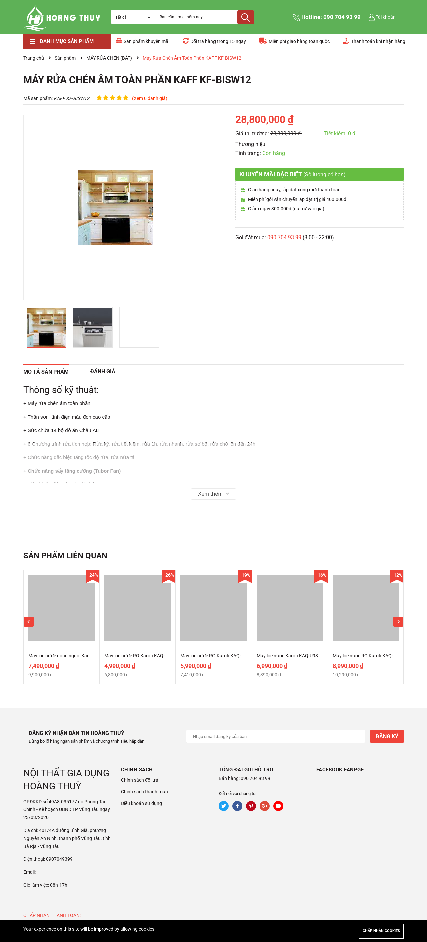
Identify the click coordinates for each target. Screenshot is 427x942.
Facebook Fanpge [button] (340, 770)
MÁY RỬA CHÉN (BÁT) (109, 58)
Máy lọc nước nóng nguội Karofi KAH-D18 (71, 655)
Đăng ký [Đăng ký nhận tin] (387, 736)
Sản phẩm (65, 58)
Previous (29, 622)
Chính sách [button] (137, 770)
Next (398, 622)
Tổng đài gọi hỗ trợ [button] (246, 770)
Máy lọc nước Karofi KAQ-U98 (287, 655)
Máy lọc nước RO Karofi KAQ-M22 (367, 655)
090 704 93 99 (342, 17)
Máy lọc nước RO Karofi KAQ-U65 (214, 655)
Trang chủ (33, 58)
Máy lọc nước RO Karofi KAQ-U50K (140, 655)
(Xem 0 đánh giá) (149, 98)
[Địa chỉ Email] (276, 736)
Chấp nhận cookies (381, 931)
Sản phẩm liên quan (65, 555)
